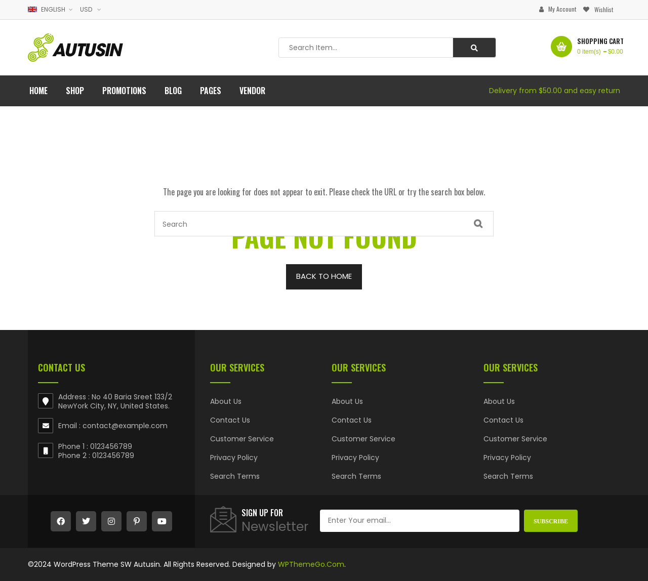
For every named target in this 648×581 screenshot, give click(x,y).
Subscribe (551, 521)
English (47, 9)
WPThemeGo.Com (311, 564)
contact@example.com (125, 426)
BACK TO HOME (324, 276)
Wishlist (603, 9)
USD (86, 9)
